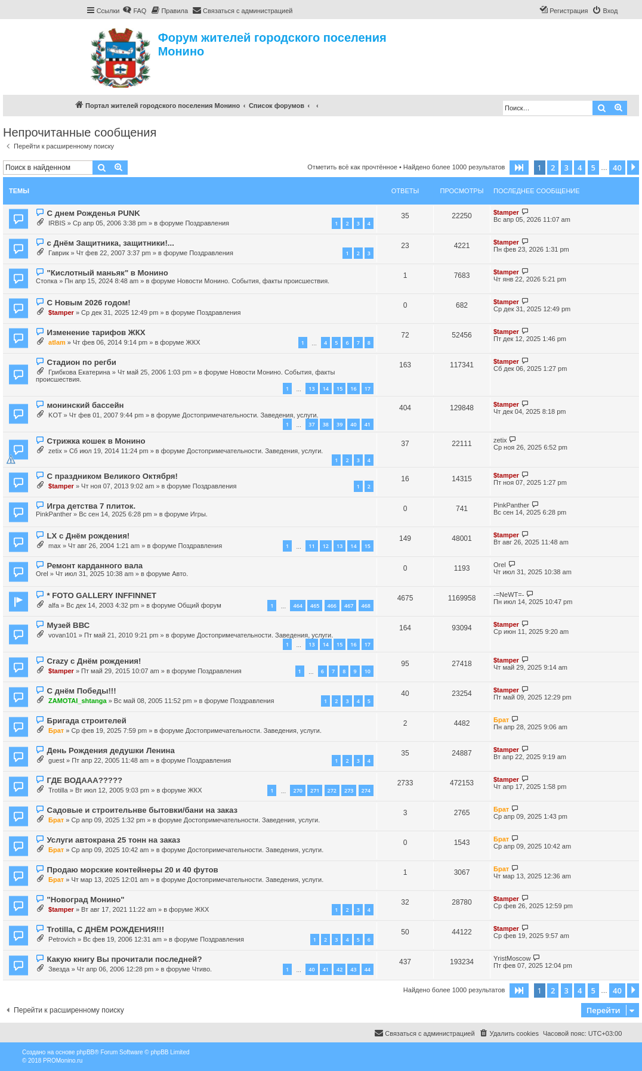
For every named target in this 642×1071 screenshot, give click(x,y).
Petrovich (62, 939)
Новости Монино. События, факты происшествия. (253, 280)
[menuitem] (134, 11)
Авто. (180, 573)
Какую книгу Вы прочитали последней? (124, 959)
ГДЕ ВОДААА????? (84, 780)
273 (348, 790)
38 (326, 424)
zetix (55, 450)
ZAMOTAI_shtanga (77, 700)
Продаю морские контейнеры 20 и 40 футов (132, 869)
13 (311, 388)
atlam (57, 342)
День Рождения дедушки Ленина (110, 750)
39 (339, 424)
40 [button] (617, 167)
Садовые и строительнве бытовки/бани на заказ (142, 810)
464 (297, 605)
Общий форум (199, 605)
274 (366, 790)
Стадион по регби (81, 362)
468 (366, 605)
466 (332, 605)
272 (332, 790)
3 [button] (566, 167)
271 (314, 790)
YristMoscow (511, 958)
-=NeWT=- (508, 594)
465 (314, 605)
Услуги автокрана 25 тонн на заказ (113, 839)
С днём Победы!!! (81, 690)
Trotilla (58, 790)
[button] (519, 167)
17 (368, 388)
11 (311, 546)
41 (368, 424)
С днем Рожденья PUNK (93, 213)
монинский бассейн (85, 405)
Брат (56, 730)
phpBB (85, 1052)
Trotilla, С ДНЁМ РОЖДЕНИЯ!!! (105, 929)
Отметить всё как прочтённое (352, 167)
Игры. (199, 514)
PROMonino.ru (62, 1060)
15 (339, 388)
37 (311, 424)
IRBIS (57, 223)
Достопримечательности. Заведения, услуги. (250, 415)
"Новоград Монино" (85, 899)
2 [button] (553, 167)
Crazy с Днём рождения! (94, 661)
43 (353, 969)
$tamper (506, 212)
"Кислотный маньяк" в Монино (107, 272)
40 (353, 424)
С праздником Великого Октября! (112, 476)
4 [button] (580, 167)
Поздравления (207, 223)
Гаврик (58, 252)
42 (339, 969)
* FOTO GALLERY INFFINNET (101, 595)
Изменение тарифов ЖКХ (96, 332)
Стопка (46, 280)
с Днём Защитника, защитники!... (110, 243)
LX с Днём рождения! (88, 535)
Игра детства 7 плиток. (91, 506)
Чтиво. (202, 969)
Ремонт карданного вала (95, 565)
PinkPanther (54, 514)
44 (368, 969)
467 (348, 605)
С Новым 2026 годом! (88, 302)
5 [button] (593, 167)
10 (368, 671)
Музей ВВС (68, 625)
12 (326, 546)
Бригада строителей (86, 720)
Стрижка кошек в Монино (96, 441)
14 (326, 388)
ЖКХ (193, 342)
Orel (42, 573)
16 (353, 388)
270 (297, 790)
